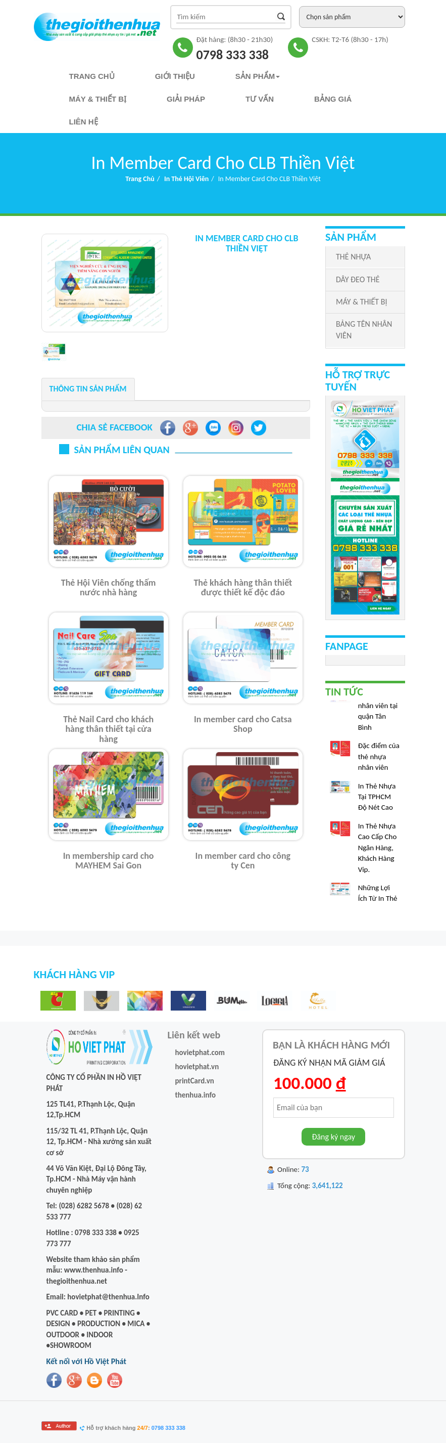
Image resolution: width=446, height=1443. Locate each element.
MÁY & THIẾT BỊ (361, 302)
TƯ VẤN (259, 99)
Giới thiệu (175, 76)
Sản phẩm (257, 76)
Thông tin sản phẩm (88, 388)
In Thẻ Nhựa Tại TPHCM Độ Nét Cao (377, 799)
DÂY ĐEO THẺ (357, 279)
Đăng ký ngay (333, 1137)
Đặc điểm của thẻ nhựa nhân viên (379, 759)
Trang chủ (92, 76)
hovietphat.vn (197, 1066)
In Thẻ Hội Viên (186, 178)
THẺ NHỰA (353, 256)
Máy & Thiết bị (98, 99)
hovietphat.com (200, 1052)
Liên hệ (83, 121)
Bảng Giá (333, 99)
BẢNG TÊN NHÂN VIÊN (364, 329)
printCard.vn (194, 1080)
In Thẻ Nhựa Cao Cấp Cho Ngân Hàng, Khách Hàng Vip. (377, 850)
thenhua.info (195, 1095)
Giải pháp (186, 99)
